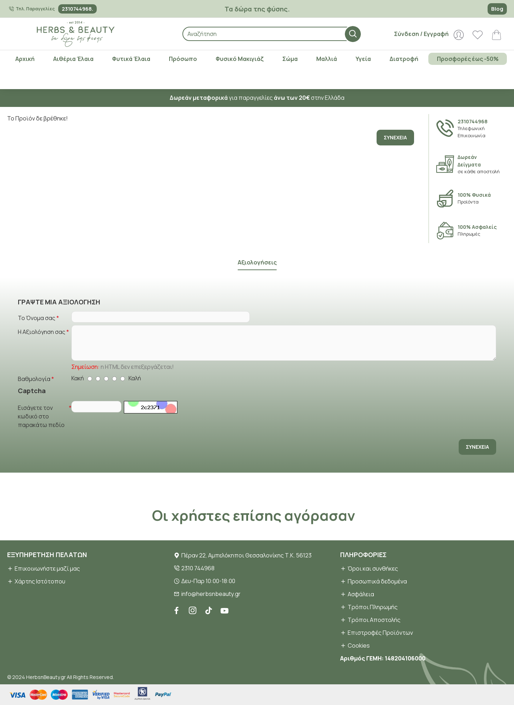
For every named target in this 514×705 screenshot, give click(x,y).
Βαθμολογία (34, 375)
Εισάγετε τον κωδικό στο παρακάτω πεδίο (41, 414)
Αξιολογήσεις (257, 254)
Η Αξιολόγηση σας (41, 326)
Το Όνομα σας (36, 310)
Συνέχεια (395, 137)
